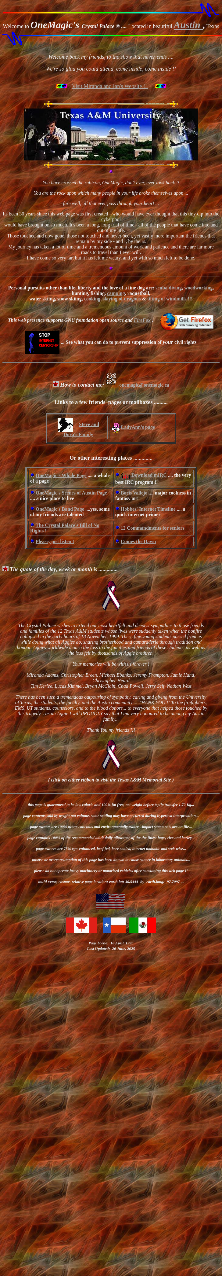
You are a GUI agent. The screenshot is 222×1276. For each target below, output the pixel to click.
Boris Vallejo (134, 492)
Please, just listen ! (55, 541)
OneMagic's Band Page (60, 509)
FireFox (142, 320)
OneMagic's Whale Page (61, 475)
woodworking (198, 287)
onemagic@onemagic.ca (137, 385)
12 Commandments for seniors (152, 528)
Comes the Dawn (138, 541)
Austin (188, 24)
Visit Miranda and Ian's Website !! (110, 86)
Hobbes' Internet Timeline (148, 509)
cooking (92, 298)
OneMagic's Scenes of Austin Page (71, 492)
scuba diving (169, 287)
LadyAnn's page (133, 427)
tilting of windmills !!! (170, 298)
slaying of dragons (122, 298)
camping (116, 293)
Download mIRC (149, 475)
